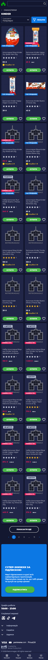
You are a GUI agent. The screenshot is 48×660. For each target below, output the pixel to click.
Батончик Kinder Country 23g (9, 302)
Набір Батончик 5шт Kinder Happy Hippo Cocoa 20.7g (34, 402)
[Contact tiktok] (9, 618)
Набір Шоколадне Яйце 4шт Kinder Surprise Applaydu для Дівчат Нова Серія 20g (12, 351)
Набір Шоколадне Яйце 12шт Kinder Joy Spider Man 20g (35, 351)
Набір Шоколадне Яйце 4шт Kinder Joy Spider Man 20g (35, 502)
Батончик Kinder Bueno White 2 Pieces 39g (35, 302)
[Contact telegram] (14, 618)
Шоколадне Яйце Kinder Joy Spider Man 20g (12, 53)
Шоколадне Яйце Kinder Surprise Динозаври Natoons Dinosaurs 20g (12, 402)
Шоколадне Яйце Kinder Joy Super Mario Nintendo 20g (35, 202)
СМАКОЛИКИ (10, 10)
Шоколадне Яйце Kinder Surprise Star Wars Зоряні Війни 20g (35, 151)
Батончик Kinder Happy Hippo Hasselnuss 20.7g (35, 53)
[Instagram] (3, 618)
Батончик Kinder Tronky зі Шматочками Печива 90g (35, 252)
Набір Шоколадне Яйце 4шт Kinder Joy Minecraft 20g (12, 502)
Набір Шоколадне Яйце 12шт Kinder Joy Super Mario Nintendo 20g (35, 452)
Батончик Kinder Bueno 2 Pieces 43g (35, 102)
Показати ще (24, 529)
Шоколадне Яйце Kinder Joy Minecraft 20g (12, 150)
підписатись (20, 589)
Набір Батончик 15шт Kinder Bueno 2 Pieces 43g (11, 202)
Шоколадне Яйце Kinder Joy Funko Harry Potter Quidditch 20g (12, 252)
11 (34, 537)
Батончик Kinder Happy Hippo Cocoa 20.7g (12, 102)
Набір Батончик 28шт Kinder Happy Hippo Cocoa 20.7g (11, 452)
